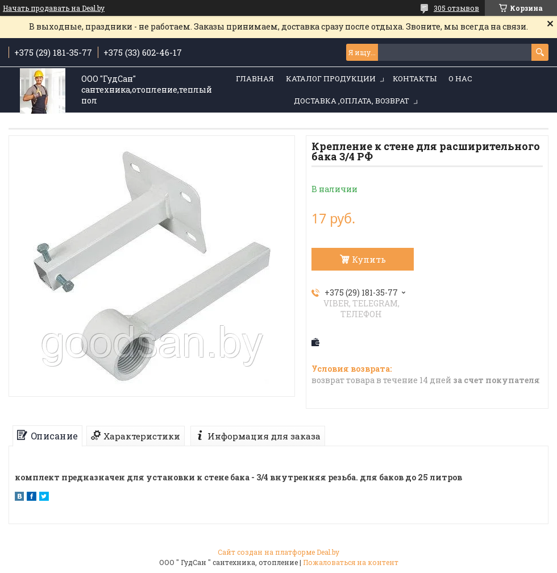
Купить (369, 259)
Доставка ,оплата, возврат (351, 101)
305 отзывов (456, 8)
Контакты (415, 78)
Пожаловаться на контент (350, 562)
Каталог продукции (331, 78)
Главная (255, 78)
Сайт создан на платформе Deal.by (278, 552)
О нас (460, 78)
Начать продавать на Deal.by (54, 8)
